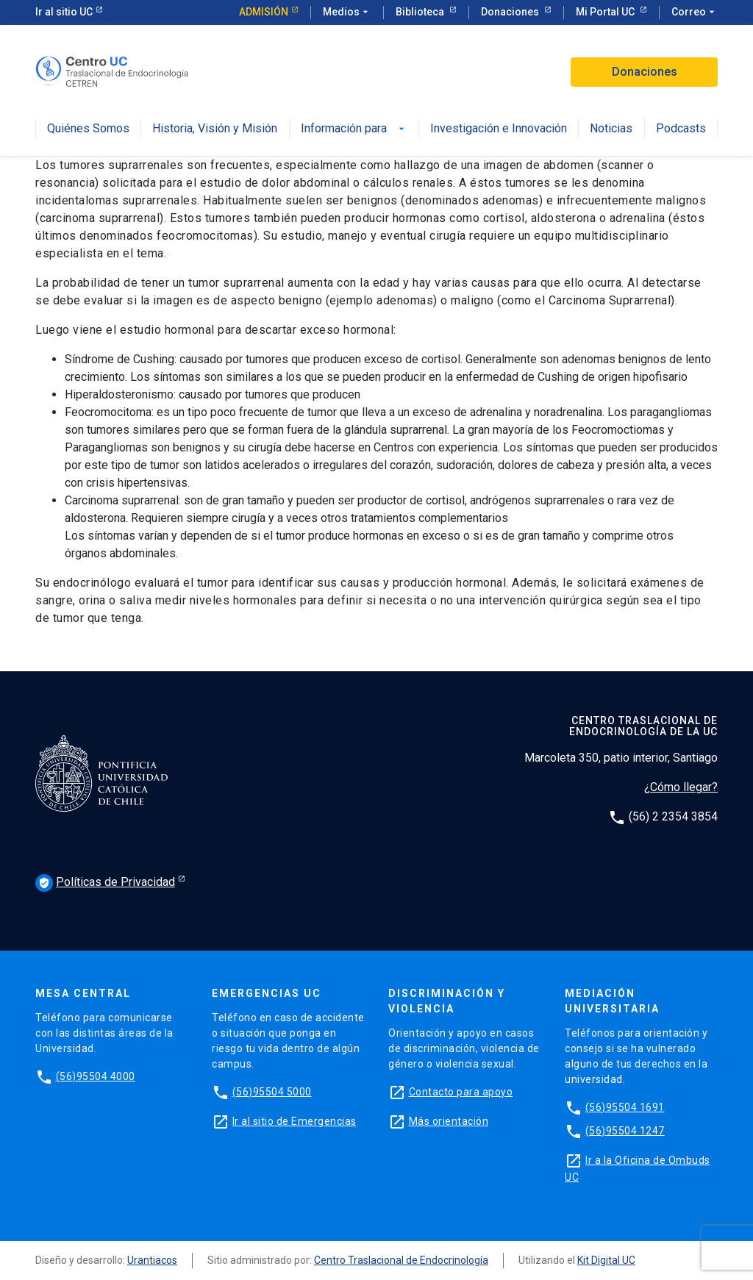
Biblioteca (421, 12)
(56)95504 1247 (625, 1131)
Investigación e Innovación (498, 129)
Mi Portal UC (606, 12)
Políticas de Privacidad (105, 883)
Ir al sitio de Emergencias (294, 1121)
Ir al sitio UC (64, 12)
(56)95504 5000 (272, 1092)
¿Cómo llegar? (681, 787)
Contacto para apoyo (461, 1092)
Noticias (611, 129)
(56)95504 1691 (625, 1107)
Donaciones (511, 12)
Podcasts (681, 129)
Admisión (263, 12)
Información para (354, 129)
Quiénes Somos (88, 129)
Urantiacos (152, 1260)
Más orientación (449, 1121)
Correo (694, 12)
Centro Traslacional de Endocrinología (401, 1260)
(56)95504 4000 (95, 1076)
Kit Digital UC (606, 1260)
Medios (347, 12)
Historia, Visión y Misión (214, 129)
